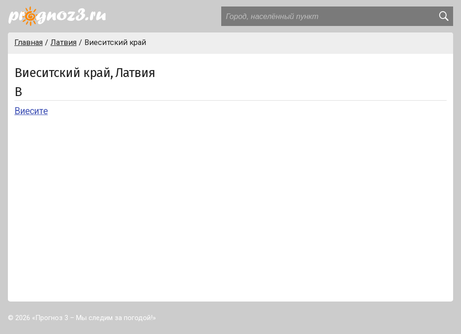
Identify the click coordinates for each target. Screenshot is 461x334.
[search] (443, 16)
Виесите (31, 111)
